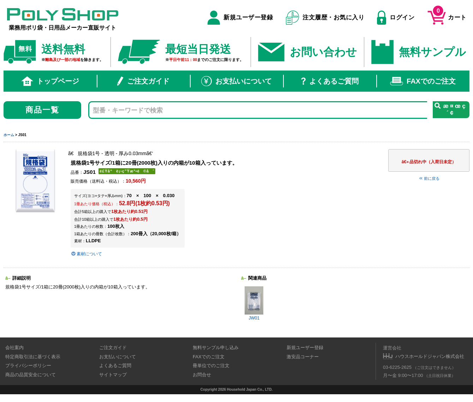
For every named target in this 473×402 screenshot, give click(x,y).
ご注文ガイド (143, 81)
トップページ (50, 81)
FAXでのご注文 (423, 81)
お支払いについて (236, 81)
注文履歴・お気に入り (325, 18)
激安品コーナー (303, 356)
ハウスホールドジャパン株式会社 (429, 356)
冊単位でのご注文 (211, 365)
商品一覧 (42, 109)
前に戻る (428, 178)
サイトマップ (113, 374)
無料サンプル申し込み (216, 347)
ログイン (395, 18)
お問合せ (202, 374)
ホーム (9, 135)
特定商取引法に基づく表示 (32, 356)
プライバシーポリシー (28, 365)
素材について (86, 253)
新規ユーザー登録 (240, 18)
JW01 (254, 303)
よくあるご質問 (330, 81)
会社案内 (14, 347)
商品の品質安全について (30, 374)
